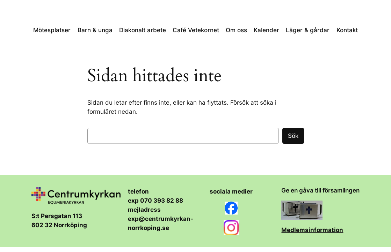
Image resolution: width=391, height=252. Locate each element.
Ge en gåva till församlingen (320, 190)
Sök (293, 135)
